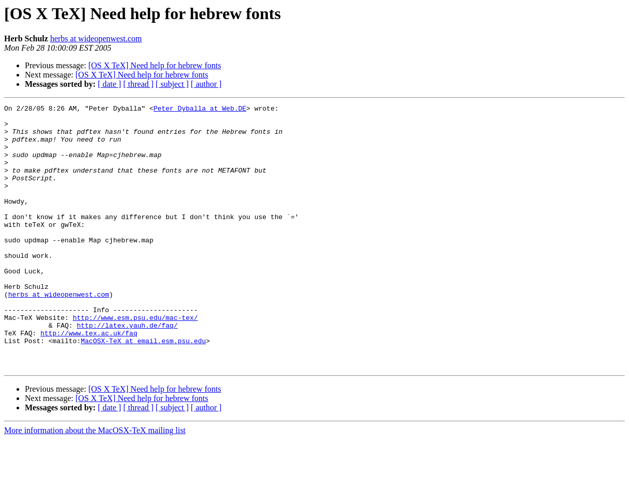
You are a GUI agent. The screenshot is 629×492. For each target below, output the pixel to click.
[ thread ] (138, 84)
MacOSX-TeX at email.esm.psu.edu (143, 388)
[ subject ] (172, 84)
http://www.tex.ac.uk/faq (88, 379)
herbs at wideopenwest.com (96, 38)
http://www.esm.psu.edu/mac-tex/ (135, 360)
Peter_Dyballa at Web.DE (200, 109)
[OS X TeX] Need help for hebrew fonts (154, 65)
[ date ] (109, 84)
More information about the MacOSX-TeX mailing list (95, 483)
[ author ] (206, 84)
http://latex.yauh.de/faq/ (127, 370)
